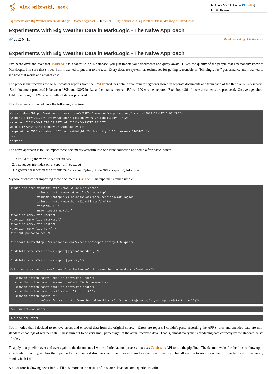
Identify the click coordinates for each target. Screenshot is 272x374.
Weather (258, 39)
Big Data (246, 39)
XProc (85, 179)
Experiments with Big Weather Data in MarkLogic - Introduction (155, 21)
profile (248, 5)
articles (105, 21)
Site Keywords (224, 10)
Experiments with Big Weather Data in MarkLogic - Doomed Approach (52, 21)
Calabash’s (158, 348)
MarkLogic (232, 39)
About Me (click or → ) (235, 5)
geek (63, 7)
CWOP (100, 84)
